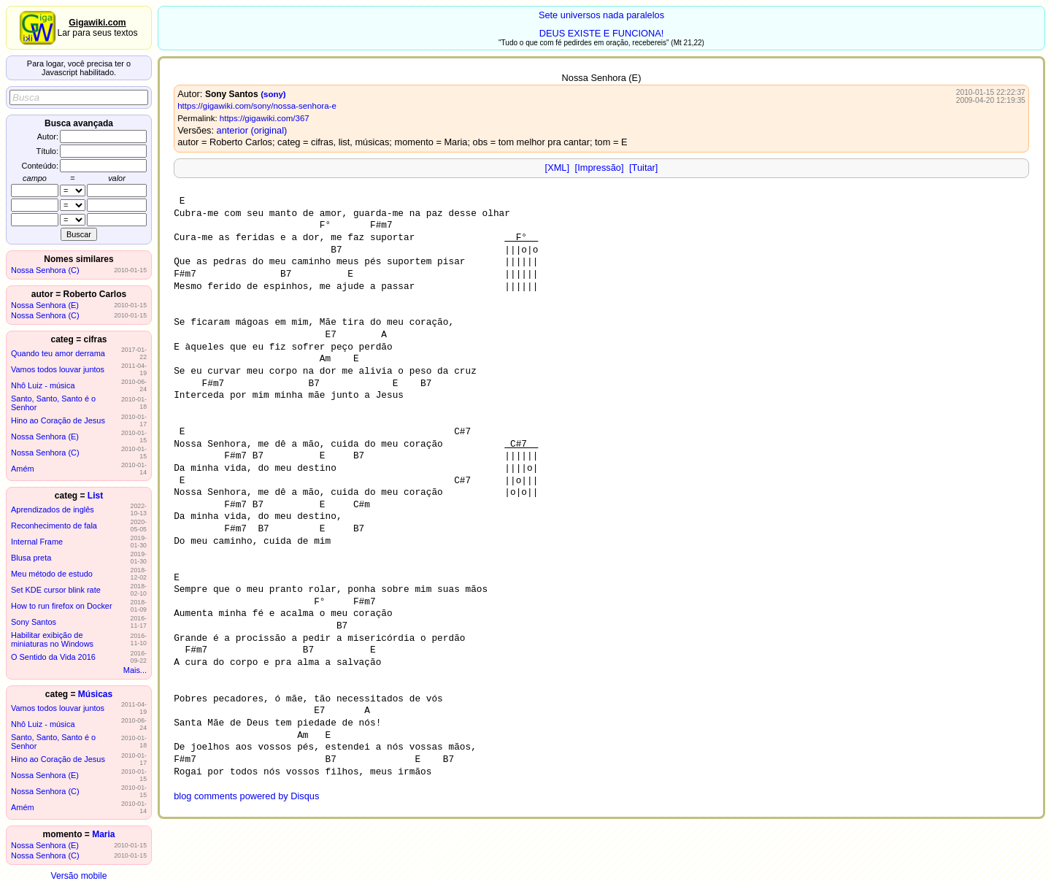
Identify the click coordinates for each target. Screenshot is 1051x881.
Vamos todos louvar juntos (57, 369)
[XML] (557, 167)
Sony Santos (33, 622)
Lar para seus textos (97, 28)
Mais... (135, 670)
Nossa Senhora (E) (45, 305)
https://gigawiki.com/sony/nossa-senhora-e (256, 105)
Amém (22, 468)
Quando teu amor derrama (58, 353)
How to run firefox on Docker (61, 605)
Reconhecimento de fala (54, 525)
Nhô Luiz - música (43, 385)
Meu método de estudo (52, 573)
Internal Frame (37, 541)
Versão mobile (78, 876)
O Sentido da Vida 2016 (53, 657)
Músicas (95, 694)
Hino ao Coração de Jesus (58, 420)
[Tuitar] (643, 167)
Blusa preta (31, 557)
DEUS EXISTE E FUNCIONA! (601, 33)
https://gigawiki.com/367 (264, 118)
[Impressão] (599, 167)
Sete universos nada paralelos (601, 14)
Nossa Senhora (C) (45, 270)
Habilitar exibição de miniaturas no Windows (52, 639)
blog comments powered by (246, 795)
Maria (103, 834)
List (95, 495)
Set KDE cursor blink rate (56, 589)
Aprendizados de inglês (52, 509)
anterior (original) (252, 130)
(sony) (273, 94)
